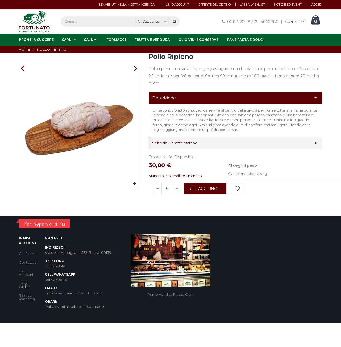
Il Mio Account (26, 294)
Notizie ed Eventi (288, 4)
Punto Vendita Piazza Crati (171, 316)
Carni (67, 40)
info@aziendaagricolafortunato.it (74, 315)
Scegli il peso (242, 165)
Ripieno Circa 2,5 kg (250, 174)
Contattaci (28, 284)
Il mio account (177, 4)
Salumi (91, 40)
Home (24, 50)
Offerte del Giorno (214, 4)
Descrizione (164, 97)
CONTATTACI (295, 21)
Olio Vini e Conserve (198, 40)
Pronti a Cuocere (36, 40)
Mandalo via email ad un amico (175, 176)
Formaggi (116, 40)
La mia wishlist (252, 4)
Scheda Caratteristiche (175, 142)
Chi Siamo (28, 275)
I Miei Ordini (24, 307)
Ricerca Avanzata (27, 319)
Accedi (316, 4)
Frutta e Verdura (152, 40)
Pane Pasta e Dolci (245, 40)
